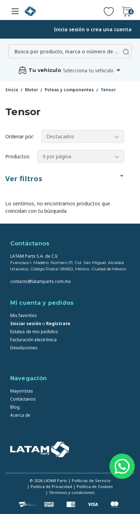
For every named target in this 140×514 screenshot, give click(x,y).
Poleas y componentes (69, 90)
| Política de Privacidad (49, 486)
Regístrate (58, 324)
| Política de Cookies (93, 486)
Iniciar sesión (25, 324)
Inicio (11, 90)
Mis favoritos (23, 315)
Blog (15, 407)
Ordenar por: (19, 136)
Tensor (108, 90)
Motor (31, 90)
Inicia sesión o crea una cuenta (93, 29)
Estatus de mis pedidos (34, 332)
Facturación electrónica (33, 340)
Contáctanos (23, 399)
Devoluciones (24, 348)
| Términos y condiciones (70, 492)
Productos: (17, 156)
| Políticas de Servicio (89, 480)
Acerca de (20, 415)
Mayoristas (21, 391)
